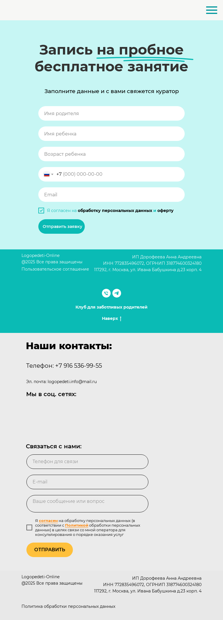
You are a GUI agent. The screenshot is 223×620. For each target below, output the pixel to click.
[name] (111, 113)
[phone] (87, 461)
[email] (111, 194)
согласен (48, 520)
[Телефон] (106, 293)
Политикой (76, 525)
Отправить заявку (62, 226)
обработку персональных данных (115, 210)
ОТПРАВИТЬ (49, 549)
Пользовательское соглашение (55, 269)
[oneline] (111, 154)
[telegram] (116, 293)
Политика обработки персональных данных (68, 606)
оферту (165, 210)
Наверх (111, 318)
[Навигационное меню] (211, 10)
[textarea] (87, 503)
